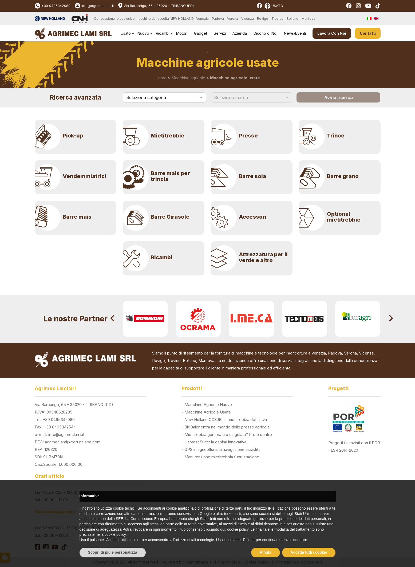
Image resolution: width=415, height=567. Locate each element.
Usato (126, 33)
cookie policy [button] (237, 529)
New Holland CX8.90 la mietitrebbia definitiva (225, 419)
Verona (350, 353)
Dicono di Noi (265, 33)
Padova (335, 353)
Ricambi (162, 33)
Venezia (318, 353)
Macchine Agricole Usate (207, 412)
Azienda (239, 33)
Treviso (174, 360)
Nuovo (143, 33)
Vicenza (366, 353)
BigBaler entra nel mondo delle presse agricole (227, 427)
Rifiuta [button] (265, 552)
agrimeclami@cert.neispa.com (73, 441)
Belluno (189, 360)
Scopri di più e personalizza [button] (112, 552)
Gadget (200, 33)
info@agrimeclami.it (97, 6)
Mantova (206, 360)
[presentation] (112, 319)
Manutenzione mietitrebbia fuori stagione (221, 456)
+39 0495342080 (55, 6)
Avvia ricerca (338, 97)
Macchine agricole (188, 77)
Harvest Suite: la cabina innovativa (215, 441)
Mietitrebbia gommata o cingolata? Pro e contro (228, 434)
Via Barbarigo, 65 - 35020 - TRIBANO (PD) (159, 6)
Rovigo (158, 360)
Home (161, 77)
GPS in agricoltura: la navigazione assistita (222, 449)
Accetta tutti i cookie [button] (309, 552)
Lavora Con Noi (331, 33)
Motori (181, 33)
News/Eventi (295, 33)
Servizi (220, 33)
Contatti (368, 33)
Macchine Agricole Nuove (208, 404)
